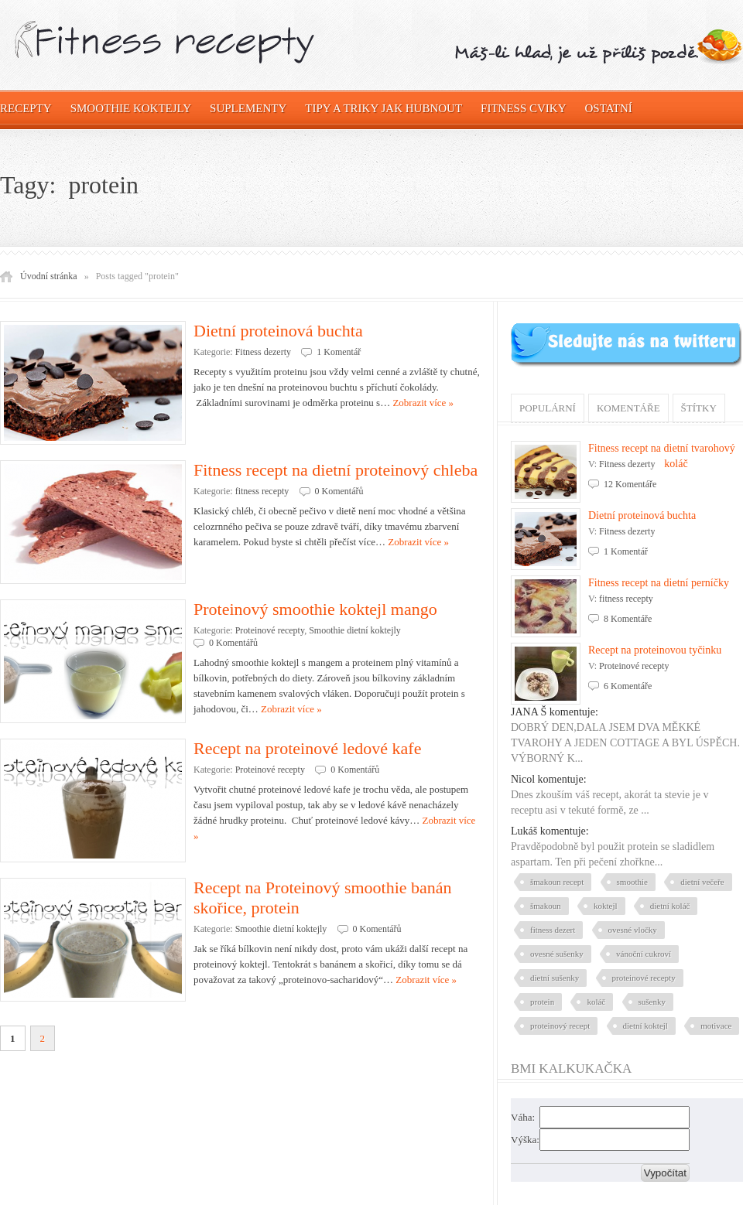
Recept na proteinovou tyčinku (654, 650)
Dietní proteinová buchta (278, 330)
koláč (596, 1001)
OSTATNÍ (608, 108)
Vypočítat (665, 1173)
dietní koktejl (645, 1025)
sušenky (652, 1001)
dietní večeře (702, 881)
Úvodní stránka (48, 276)
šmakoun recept (557, 881)
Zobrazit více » (423, 402)
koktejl (606, 905)
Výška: (525, 1139)
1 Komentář (339, 351)
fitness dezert (552, 929)
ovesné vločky (632, 929)
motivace (715, 1025)
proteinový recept (560, 1025)
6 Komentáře (628, 686)
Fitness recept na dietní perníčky (658, 583)
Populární (547, 408)
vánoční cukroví (643, 953)
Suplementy (248, 108)
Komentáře (628, 408)
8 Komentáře (628, 618)
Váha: (523, 1117)
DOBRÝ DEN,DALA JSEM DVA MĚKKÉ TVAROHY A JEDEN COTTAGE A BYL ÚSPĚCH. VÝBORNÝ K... (625, 743)
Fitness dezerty (263, 351)
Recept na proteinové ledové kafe (307, 748)
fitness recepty (262, 491)
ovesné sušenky (557, 953)
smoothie (632, 881)
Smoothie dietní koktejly (355, 630)
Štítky (699, 408)
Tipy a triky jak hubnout (383, 108)
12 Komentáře (630, 484)
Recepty (26, 108)
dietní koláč (670, 905)
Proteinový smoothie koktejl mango (315, 609)
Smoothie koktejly (130, 108)
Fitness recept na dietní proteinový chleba (335, 470)
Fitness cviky (523, 108)
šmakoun (545, 905)
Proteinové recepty (270, 630)
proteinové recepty (644, 977)
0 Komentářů (339, 491)
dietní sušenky (554, 977)
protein (542, 1001)
